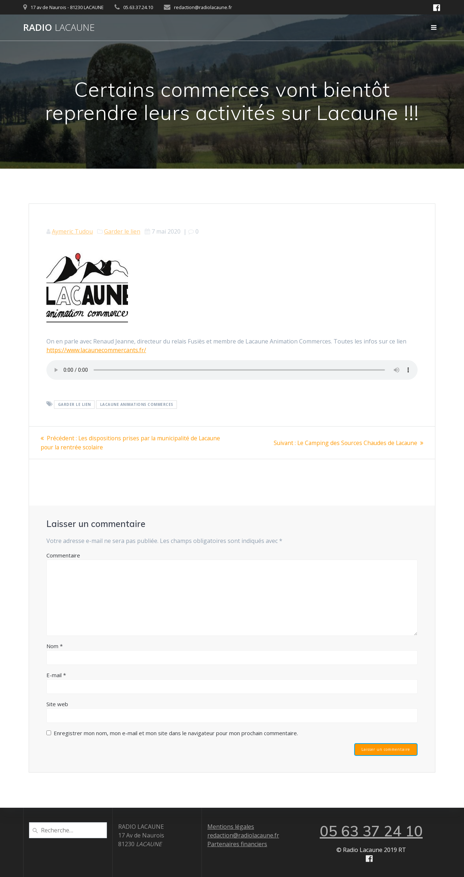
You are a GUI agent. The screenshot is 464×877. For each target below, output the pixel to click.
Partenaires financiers (237, 844)
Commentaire (63, 555)
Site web (57, 703)
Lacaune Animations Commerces (136, 404)
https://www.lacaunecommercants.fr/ (96, 350)
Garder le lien (122, 231)
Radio (59, 27)
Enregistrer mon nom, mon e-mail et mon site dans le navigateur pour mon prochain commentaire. (176, 732)
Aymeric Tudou (72, 231)
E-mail (56, 674)
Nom (54, 645)
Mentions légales (230, 827)
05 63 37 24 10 (371, 831)
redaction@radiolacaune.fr (243, 835)
